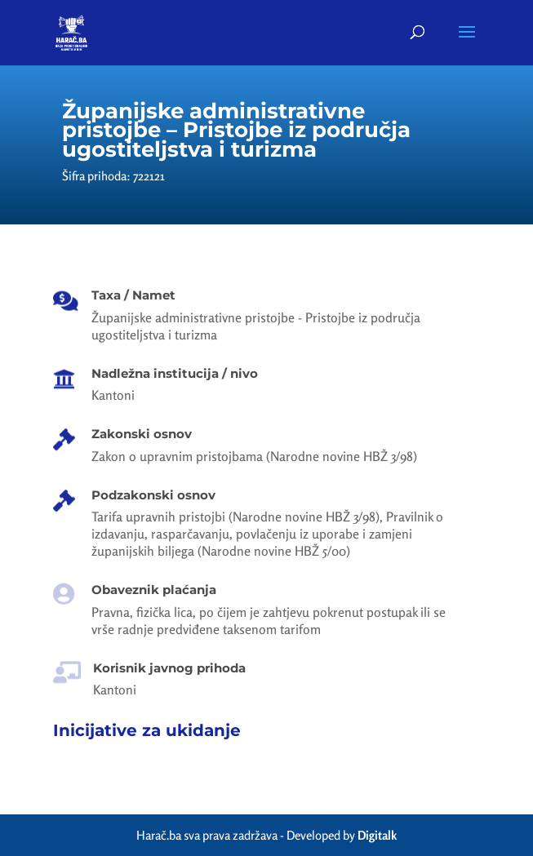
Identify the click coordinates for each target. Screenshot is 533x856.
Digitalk (377, 835)
